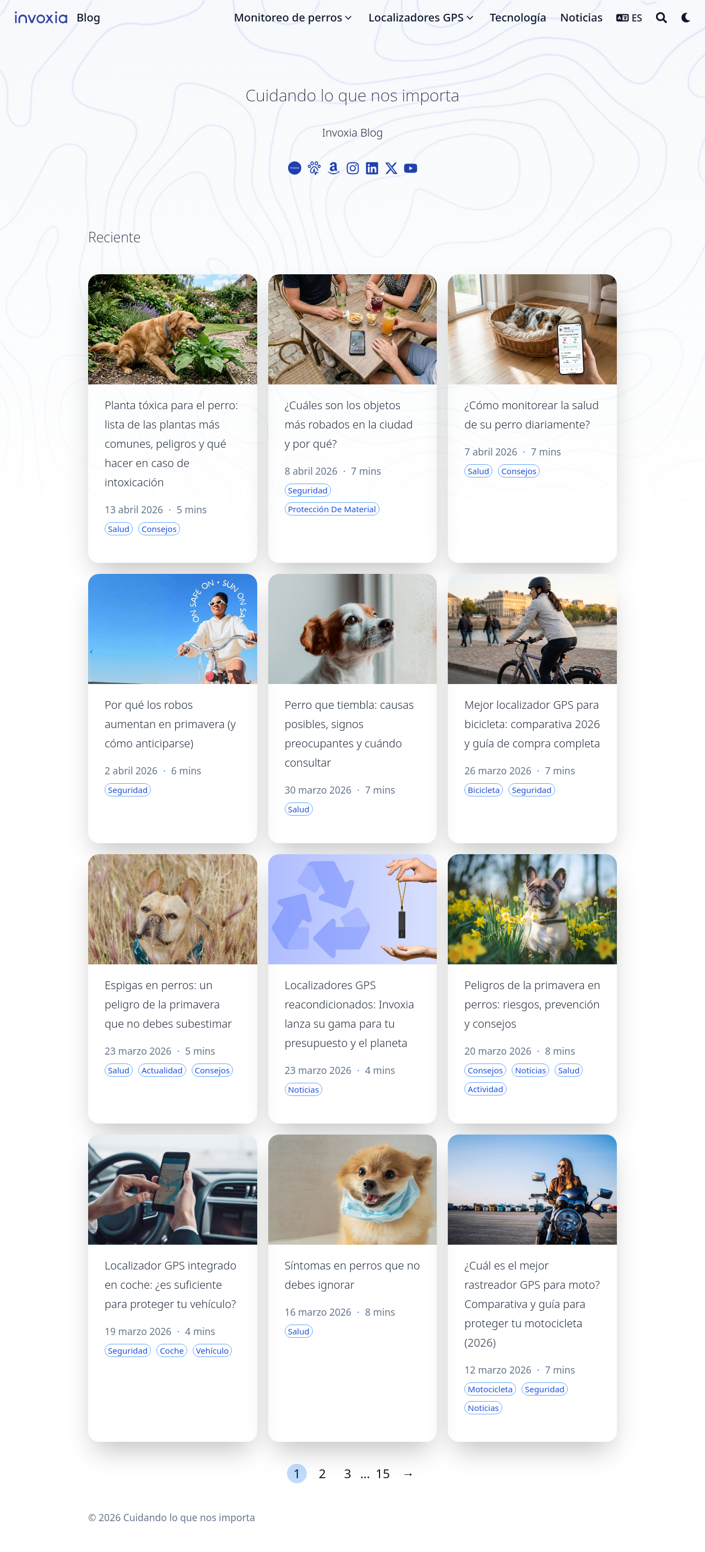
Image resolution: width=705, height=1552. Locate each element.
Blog (88, 17)
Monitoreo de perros (288, 17)
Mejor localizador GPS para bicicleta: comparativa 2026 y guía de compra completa (532, 724)
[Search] (661, 17)
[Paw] (314, 168)
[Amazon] (333, 168)
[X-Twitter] (391, 168)
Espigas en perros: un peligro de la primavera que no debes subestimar (168, 1004)
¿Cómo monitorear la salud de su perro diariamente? (531, 415)
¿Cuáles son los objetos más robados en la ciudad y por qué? (349, 424)
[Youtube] (410, 168)
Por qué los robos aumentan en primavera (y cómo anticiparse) (170, 724)
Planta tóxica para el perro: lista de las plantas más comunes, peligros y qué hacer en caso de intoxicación (171, 444)
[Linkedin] (372, 168)
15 (383, 1473)
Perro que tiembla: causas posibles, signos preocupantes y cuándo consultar (349, 733)
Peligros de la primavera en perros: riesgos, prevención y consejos (532, 1004)
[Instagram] (352, 168)
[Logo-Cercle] (295, 168)
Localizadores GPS (416, 17)
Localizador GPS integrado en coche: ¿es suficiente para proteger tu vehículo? (170, 1284)
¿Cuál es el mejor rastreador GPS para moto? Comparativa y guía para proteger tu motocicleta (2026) (532, 1304)
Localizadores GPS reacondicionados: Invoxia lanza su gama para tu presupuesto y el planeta (349, 1014)
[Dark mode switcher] (686, 17)
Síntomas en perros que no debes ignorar (352, 1275)
